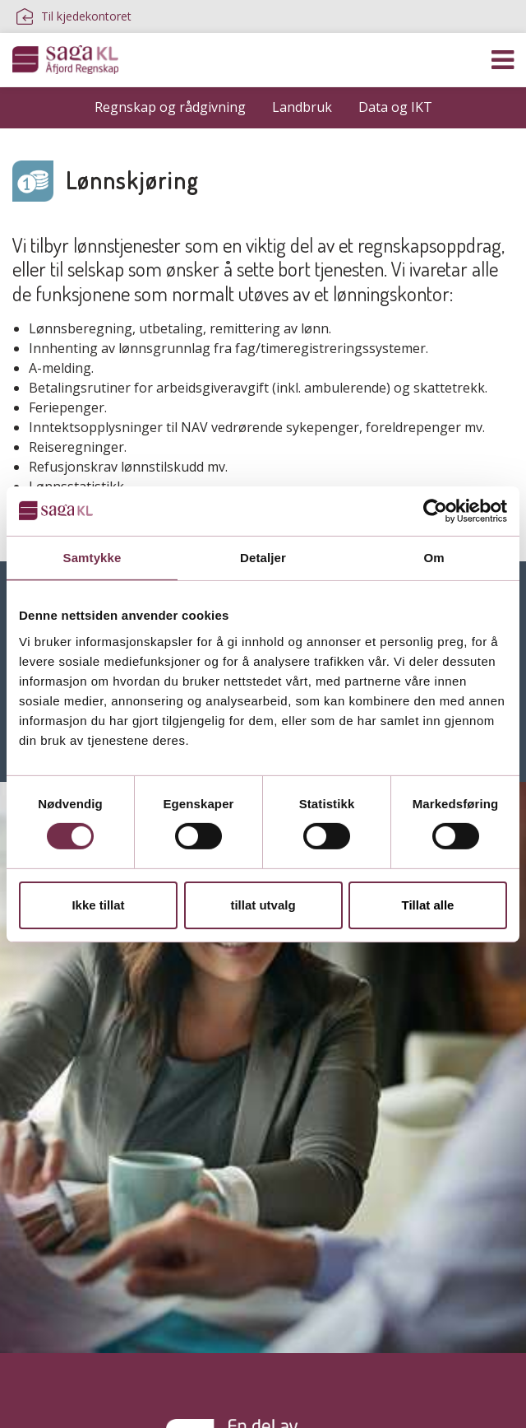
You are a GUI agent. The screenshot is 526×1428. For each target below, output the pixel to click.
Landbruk (302, 107)
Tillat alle (428, 905)
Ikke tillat (98, 905)
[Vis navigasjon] (502, 60)
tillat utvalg (262, 905)
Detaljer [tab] (263, 557)
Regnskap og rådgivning (170, 107)
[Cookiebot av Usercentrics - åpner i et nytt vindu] (435, 510)
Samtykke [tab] (92, 557)
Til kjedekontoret (74, 16)
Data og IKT (395, 107)
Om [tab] (433, 557)
